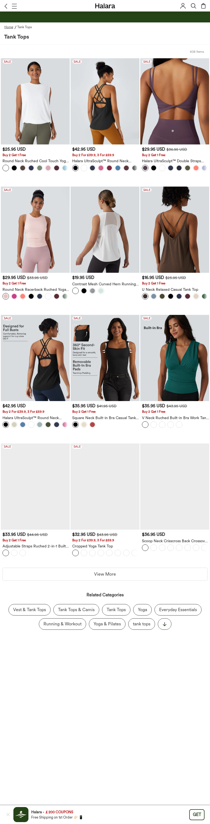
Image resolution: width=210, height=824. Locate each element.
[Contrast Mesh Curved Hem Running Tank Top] (105, 230)
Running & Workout (62, 619)
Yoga (142, 605)
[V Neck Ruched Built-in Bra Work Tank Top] (174, 358)
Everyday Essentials (178, 605)
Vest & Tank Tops (29, 605)
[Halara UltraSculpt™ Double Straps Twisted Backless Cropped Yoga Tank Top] (174, 101)
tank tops (141, 619)
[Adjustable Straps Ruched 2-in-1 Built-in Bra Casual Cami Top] (35, 486)
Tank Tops (116, 605)
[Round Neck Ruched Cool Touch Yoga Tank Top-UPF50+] (35, 101)
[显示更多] (164, 619)
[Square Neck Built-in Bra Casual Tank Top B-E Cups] (105, 358)
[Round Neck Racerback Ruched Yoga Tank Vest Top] (35, 230)
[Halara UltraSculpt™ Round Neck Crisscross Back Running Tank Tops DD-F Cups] (35, 358)
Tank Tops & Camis (76, 605)
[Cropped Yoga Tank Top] (105, 486)
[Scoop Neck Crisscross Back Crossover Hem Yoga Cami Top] (174, 486)
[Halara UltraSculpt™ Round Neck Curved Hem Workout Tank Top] (105, 101)
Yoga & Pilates (107, 619)
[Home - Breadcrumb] (10, 27)
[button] (5, 6)
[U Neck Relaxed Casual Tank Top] (174, 230)
